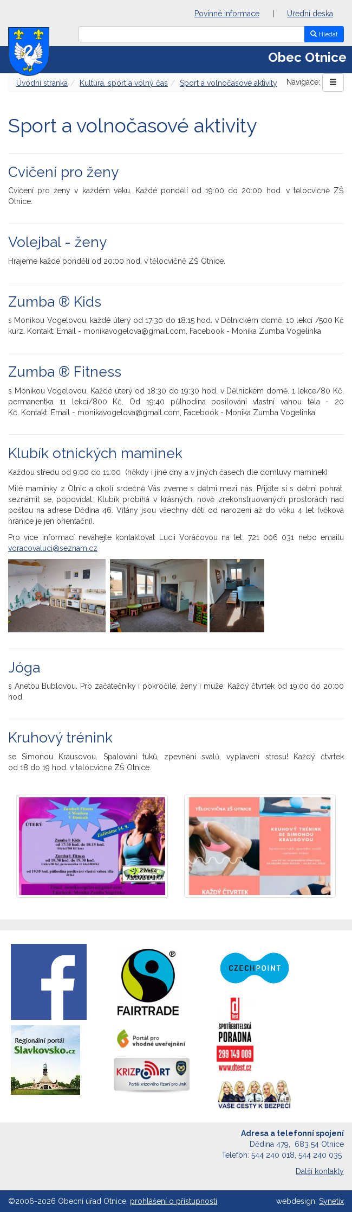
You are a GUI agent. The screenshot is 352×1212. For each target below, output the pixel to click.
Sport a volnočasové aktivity (228, 83)
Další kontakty (320, 1171)
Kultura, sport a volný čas (124, 83)
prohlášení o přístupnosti (173, 1201)
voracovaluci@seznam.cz (52, 548)
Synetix (331, 1201)
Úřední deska (310, 13)
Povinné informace (226, 13)
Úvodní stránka (42, 83)
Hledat (324, 34)
